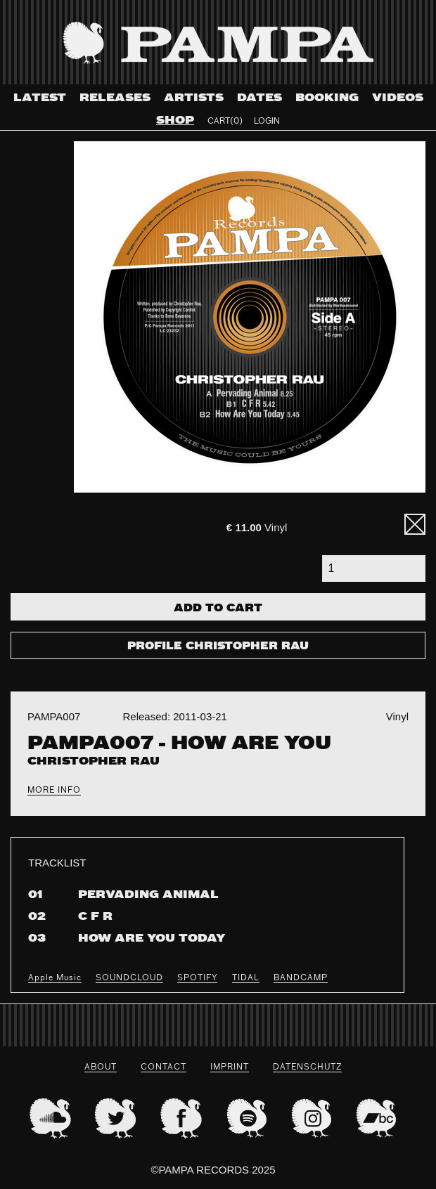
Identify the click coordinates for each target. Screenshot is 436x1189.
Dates (259, 98)
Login (267, 121)
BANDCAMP (301, 978)
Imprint (229, 1067)
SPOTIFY (197, 978)
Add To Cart (218, 608)
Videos (397, 98)
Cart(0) (225, 121)
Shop (175, 120)
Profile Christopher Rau (218, 646)
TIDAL (245, 978)
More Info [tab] (54, 790)
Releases (114, 98)
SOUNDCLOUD (129, 978)
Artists (194, 98)
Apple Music (55, 978)
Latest (39, 98)
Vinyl (256, 527)
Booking (327, 98)
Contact (163, 1067)
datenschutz (307, 1067)
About (100, 1067)
